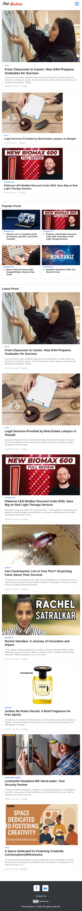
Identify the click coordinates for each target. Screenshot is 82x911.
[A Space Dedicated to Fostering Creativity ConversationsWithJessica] (41, 838)
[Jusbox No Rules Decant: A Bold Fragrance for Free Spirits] (41, 698)
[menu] (77, 3)
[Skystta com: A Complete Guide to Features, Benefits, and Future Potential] (21, 227)
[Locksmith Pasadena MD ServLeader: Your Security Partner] (41, 768)
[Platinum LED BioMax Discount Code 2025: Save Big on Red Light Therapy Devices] (41, 172)
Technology (9, 182)
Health (8, 568)
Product (8, 708)
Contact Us (41, 896)
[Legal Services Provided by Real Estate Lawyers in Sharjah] (41, 119)
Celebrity (9, 637)
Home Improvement (13, 777)
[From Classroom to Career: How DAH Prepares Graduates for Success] (41, 50)
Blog (7, 65)
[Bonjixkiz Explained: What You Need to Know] (61, 262)
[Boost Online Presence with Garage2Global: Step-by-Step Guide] (21, 262)
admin (25, 86)
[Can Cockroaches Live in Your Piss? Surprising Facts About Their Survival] (41, 558)
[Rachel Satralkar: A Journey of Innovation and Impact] (41, 628)
